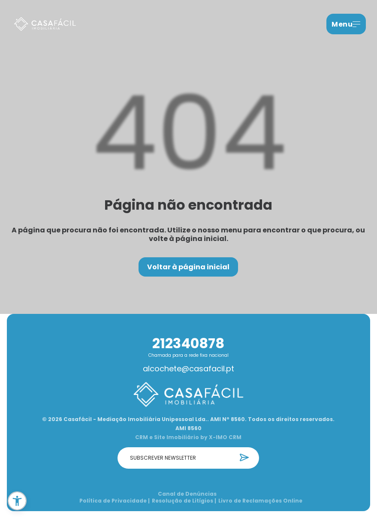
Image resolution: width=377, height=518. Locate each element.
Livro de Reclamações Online (260, 500)
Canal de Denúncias (187, 494)
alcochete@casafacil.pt (188, 368)
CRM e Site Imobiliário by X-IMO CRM (188, 437)
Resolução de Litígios (184, 500)
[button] (17, 500)
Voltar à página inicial (188, 267)
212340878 (188, 343)
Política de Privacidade (114, 500)
